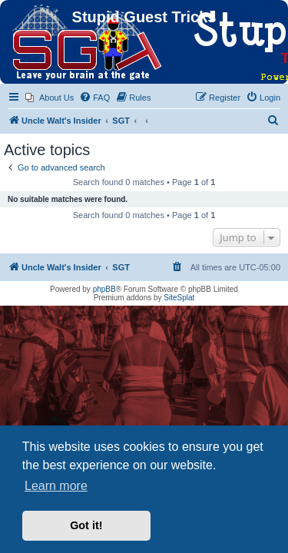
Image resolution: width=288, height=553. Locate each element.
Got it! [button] (86, 525)
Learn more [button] (56, 485)
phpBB (104, 289)
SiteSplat (179, 297)
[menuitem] (49, 97)
